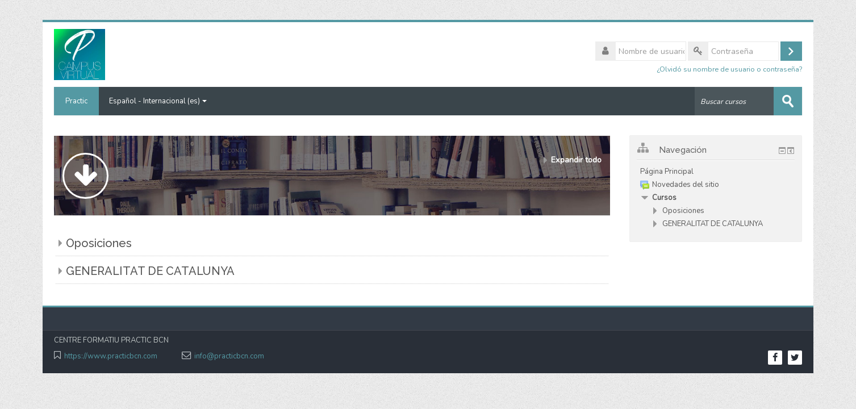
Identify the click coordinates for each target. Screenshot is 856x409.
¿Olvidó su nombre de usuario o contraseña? (729, 69)
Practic (76, 101)
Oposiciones (99, 243)
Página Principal (667, 171)
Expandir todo (576, 160)
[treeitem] (715, 171)
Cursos (664, 198)
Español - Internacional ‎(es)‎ (158, 101)
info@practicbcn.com (229, 356)
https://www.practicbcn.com (110, 356)
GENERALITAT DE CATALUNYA (150, 271)
